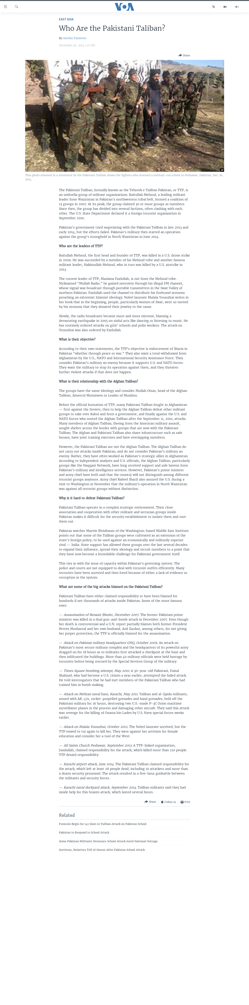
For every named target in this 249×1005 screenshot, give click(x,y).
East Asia (66, 19)
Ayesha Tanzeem (74, 38)
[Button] (184, 55)
